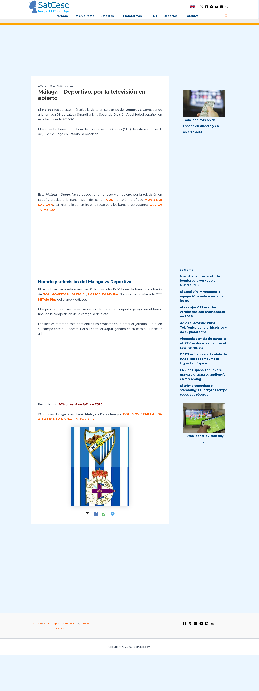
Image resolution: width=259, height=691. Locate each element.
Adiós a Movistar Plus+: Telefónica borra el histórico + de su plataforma (203, 327)
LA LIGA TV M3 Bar (103, 294)
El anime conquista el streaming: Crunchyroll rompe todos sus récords (203, 390)
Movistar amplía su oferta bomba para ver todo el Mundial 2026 (200, 280)
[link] (192, 6)
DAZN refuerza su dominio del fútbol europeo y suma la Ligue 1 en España (204, 359)
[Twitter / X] (201, 6)
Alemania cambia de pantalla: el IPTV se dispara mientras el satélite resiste (203, 343)
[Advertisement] (129, 52)
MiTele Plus (47, 299)
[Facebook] (206, 6)
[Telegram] (211, 6)
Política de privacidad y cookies (60, 622)
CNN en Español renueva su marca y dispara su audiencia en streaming (203, 374)
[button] (116, 15)
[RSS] (221, 6)
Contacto (36, 622)
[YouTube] (216, 6)
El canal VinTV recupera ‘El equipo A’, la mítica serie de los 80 (201, 296)
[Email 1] (226, 6)
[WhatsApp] (104, 512)
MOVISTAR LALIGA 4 (67, 294)
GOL (110, 199)
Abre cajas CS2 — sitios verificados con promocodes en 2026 (202, 312)
